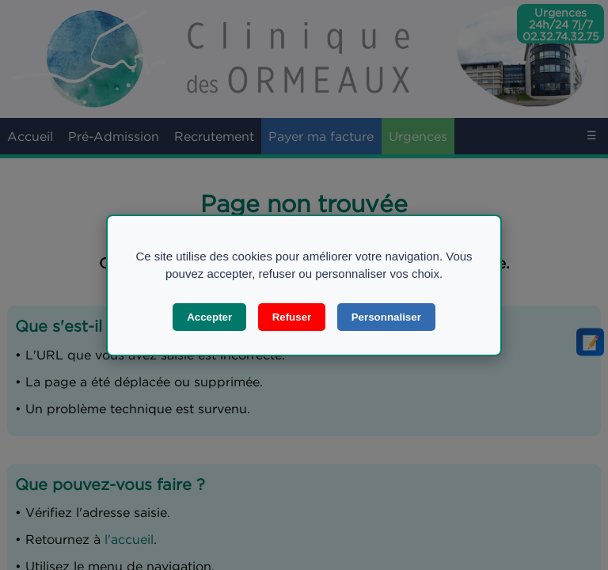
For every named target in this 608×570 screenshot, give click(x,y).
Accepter (209, 317)
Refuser (292, 317)
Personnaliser (386, 317)
